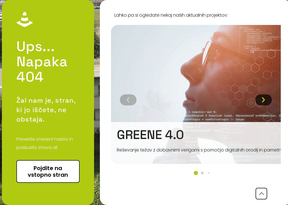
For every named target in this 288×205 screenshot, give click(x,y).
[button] (196, 173)
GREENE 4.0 (150, 135)
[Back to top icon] (261, 193)
